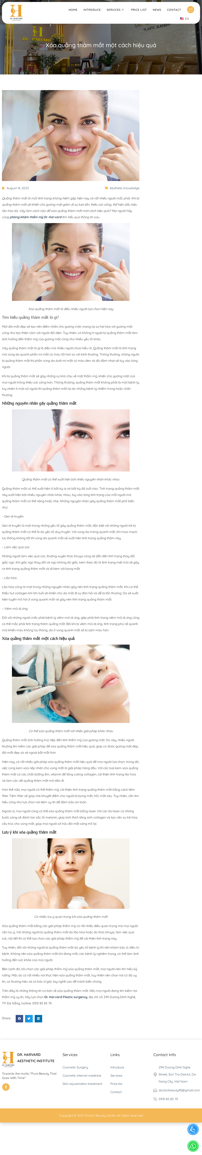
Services (116, 9)
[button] (19, 1018)
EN (184, 19)
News (157, 9)
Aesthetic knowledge (124, 188)
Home (73, 9)
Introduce (92, 9)
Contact (174, 9)
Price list (139, 9)
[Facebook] (6, 1087)
